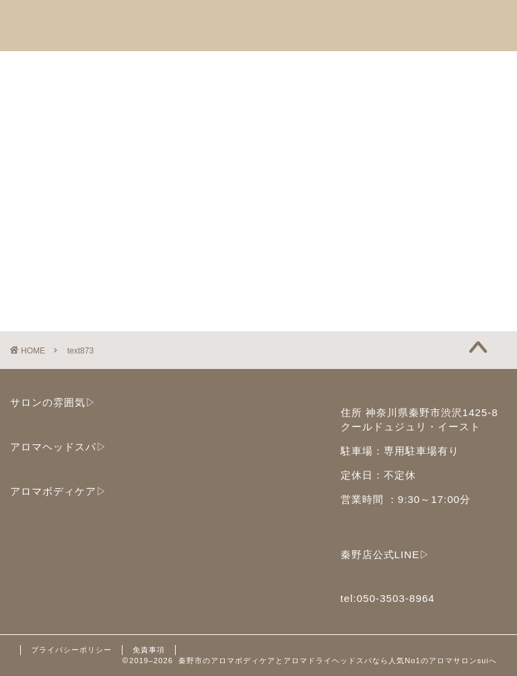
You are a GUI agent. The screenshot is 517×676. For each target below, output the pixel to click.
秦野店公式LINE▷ (386, 554)
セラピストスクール (318, 67)
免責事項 (149, 650)
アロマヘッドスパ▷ (58, 446)
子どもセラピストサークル (95, 98)
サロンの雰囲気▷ (53, 402)
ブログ (209, 98)
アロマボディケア (193, 67)
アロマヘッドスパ (73, 67)
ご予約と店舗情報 (444, 67)
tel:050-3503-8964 (388, 598)
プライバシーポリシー (71, 650)
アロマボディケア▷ (58, 491)
